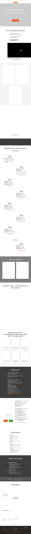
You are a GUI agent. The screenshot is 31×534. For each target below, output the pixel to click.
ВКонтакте (20, 390)
